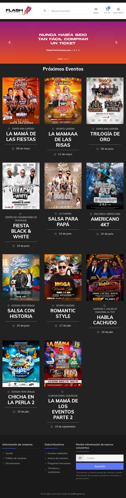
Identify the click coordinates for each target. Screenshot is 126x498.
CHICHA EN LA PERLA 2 (21, 399)
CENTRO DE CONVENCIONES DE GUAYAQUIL (21, 219)
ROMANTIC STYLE (63, 313)
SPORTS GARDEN (65, 128)
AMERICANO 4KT (105, 221)
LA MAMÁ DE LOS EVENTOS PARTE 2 (63, 409)
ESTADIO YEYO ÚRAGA (23, 305)
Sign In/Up (118, 11)
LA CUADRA (65, 213)
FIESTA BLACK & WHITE (21, 231)
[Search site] (69, 10)
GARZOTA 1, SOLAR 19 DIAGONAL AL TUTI (105, 310)
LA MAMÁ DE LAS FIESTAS (21, 136)
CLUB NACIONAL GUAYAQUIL (63, 395)
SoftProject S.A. (78, 494)
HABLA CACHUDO (105, 320)
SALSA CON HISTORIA (21, 313)
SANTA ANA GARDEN (23, 128)
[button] (9, 42)
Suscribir (99, 466)
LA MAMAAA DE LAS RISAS (63, 139)
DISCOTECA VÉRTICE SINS (107, 214)
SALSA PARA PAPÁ (63, 221)
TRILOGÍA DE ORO (105, 136)
